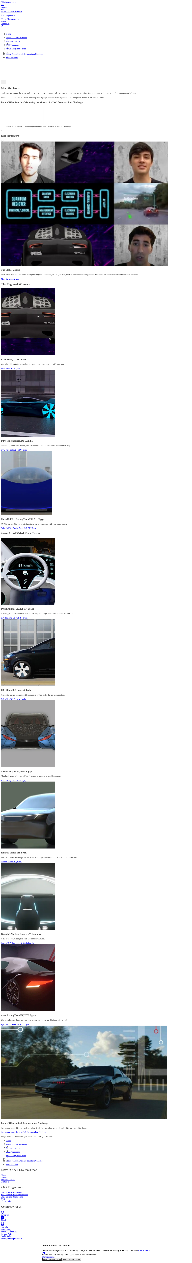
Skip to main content (9, 2)
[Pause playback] (3, 82)
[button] (96, 12)
